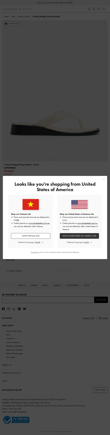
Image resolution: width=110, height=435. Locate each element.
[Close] (104, 179)
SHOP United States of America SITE (79, 236)
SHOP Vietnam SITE (30, 236)
